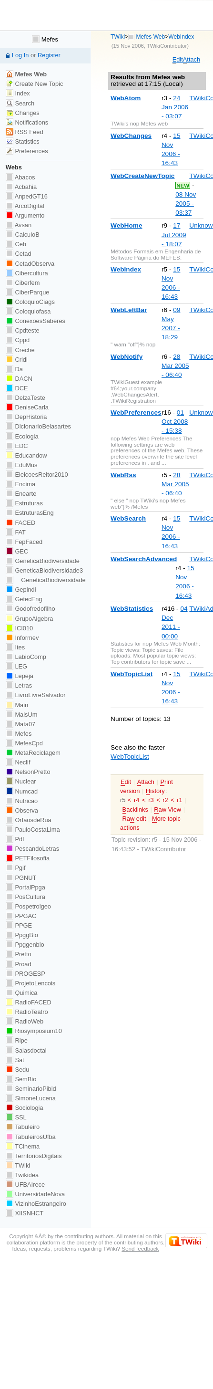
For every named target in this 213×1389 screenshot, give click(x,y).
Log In (20, 55)
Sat (15, 1060)
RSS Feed (24, 132)
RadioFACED (28, 1002)
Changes (23, 112)
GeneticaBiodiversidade (43, 560)
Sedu (18, 1069)
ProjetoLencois (30, 983)
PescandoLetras (32, 848)
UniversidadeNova (35, 1194)
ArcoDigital (25, 205)
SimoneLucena (31, 1098)
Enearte (21, 493)
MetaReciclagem (33, 752)
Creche (20, 350)
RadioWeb (24, 1021)
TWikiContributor (167, 46)
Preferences (27, 151)
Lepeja (19, 675)
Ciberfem (23, 282)
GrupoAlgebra (29, 618)
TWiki (118, 36)
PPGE (19, 925)
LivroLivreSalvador (36, 695)
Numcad (22, 791)
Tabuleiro (23, 1126)
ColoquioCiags (30, 301)
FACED (20, 522)
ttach (191, 59)
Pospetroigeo (28, 906)
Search (20, 103)
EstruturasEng (30, 512)
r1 (179, 800)
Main (17, 705)
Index (18, 93)
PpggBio (22, 935)
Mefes (45, 39)
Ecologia (22, 436)
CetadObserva (30, 263)
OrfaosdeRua (28, 820)
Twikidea (22, 1175)
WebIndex (181, 36)
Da (14, 369)
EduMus (22, 465)
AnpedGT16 (27, 196)
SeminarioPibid (31, 1088)
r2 (165, 800)
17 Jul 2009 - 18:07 (174, 234)
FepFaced (24, 541)
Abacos (20, 177)
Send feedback (140, 1248)
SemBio (21, 1079)
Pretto (18, 954)
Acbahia (21, 186)
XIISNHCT (24, 1213)
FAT (16, 532)
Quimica (22, 992)
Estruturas (24, 503)
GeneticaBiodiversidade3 (44, 570)
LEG (16, 666)
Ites (15, 647)
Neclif (18, 762)
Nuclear (21, 781)
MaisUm (22, 714)
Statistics (23, 141)
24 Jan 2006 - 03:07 (175, 107)
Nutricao (22, 800)
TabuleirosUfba (31, 1136)
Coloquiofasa (28, 311)
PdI (15, 839)
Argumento (25, 215)
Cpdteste (23, 330)
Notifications (27, 122)
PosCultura (25, 896)
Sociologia (24, 1107)
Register (49, 55)
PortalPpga (25, 887)
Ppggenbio (25, 944)
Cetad (18, 253)
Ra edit (134, 819)
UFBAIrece (25, 1184)
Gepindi (21, 589)
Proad (18, 964)
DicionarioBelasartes (38, 426)
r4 (136, 800)
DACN (19, 378)
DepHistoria (26, 416)
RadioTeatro (27, 1011)
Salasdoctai (26, 1050)
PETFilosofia (28, 858)
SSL (16, 1117)
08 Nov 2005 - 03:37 (185, 203)
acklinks (135, 810)
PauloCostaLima (33, 829)
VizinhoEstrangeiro (36, 1203)
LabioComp (26, 656)
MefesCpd (24, 743)
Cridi (17, 359)
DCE (17, 388)
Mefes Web (150, 36)
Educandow (26, 455)
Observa (22, 810)
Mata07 (20, 724)
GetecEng (24, 599)
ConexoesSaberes (35, 320)
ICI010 (19, 628)
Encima (20, 484)
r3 (150, 800)
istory (155, 791)
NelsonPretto (28, 771)
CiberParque (28, 292)
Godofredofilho (30, 608)
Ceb (16, 244)
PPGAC (21, 915)
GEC (17, 551)
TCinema (23, 1146)
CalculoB (23, 234)
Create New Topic (34, 83)
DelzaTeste (25, 397)
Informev (22, 637)
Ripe (17, 1040)
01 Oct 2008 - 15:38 (175, 421)
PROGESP (25, 973)
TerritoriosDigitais (34, 1155)
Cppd (18, 340)
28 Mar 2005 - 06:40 (175, 365)
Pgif (16, 867)
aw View (167, 810)
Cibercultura (27, 273)
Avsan (18, 225)
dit (177, 59)
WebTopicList (130, 756)
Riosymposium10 (34, 1030)
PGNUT (21, 877)
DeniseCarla (27, 407)
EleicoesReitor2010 (37, 474)
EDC (17, 445)
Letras (19, 685)
